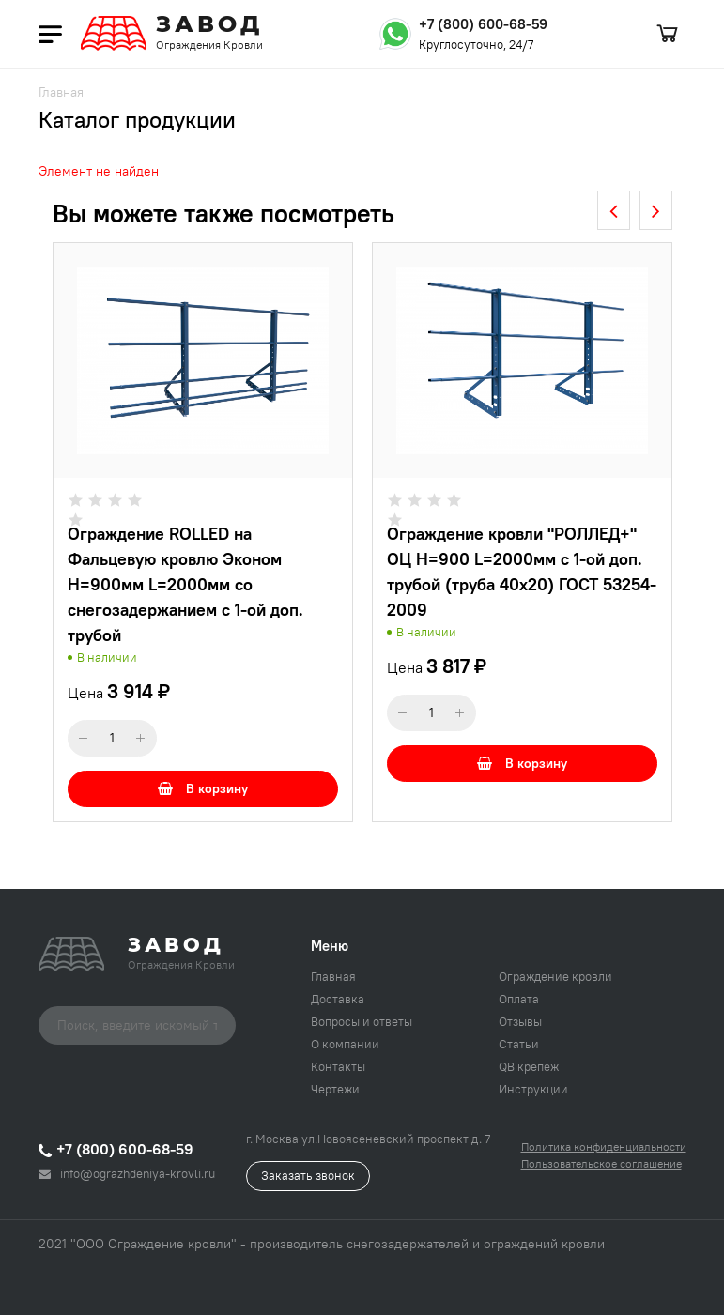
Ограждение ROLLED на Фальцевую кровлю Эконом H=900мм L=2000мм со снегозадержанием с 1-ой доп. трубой (185, 584)
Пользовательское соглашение (601, 1163)
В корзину (203, 788)
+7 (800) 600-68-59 (483, 24)
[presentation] (613, 210)
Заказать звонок (308, 1175)
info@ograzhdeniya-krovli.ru (127, 1173)
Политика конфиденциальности (603, 1146)
